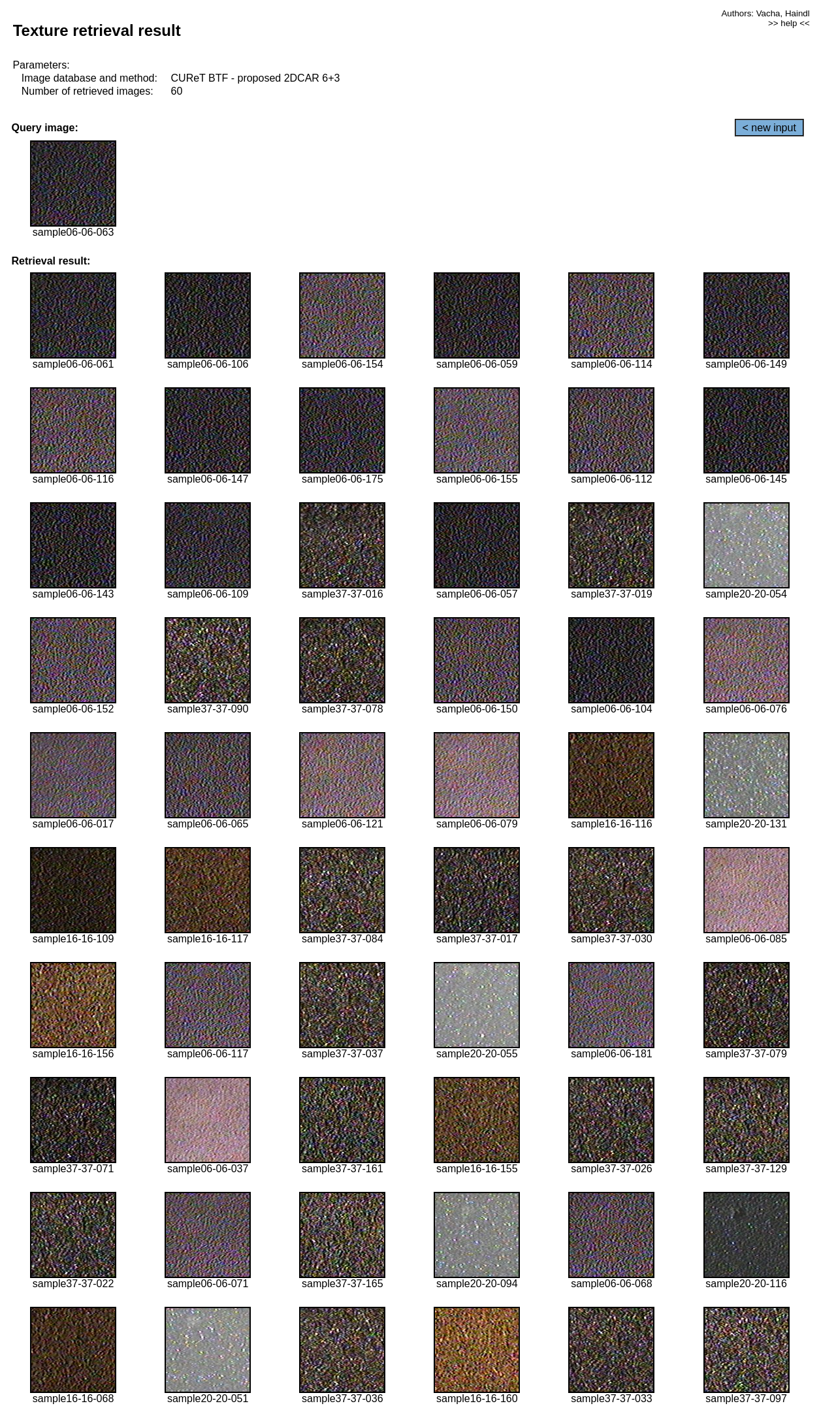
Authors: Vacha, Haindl (765, 13)
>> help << (789, 23)
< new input (769, 127)
